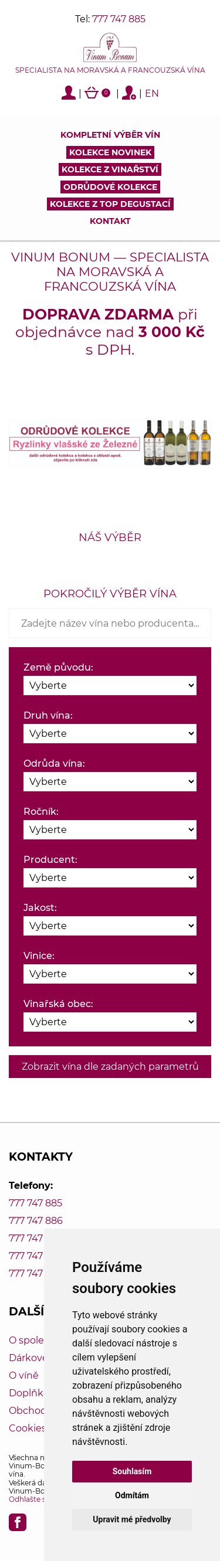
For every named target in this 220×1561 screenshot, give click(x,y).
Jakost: (40, 907)
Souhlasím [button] (132, 1471)
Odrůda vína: (54, 763)
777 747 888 (36, 1255)
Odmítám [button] (132, 1495)
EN (152, 93)
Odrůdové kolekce (110, 187)
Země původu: (58, 667)
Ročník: (41, 811)
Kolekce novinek (110, 152)
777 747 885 (118, 19)
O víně (24, 1375)
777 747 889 (36, 1273)
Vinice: (39, 955)
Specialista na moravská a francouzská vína (110, 70)
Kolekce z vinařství (110, 169)
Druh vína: (48, 715)
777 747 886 (36, 1220)
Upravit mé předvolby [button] (132, 1519)
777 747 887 (35, 1238)
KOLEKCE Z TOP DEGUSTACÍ (110, 204)
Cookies (27, 1428)
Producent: (50, 859)
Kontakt (110, 221)
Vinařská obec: (58, 1003)
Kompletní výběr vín (110, 135)
